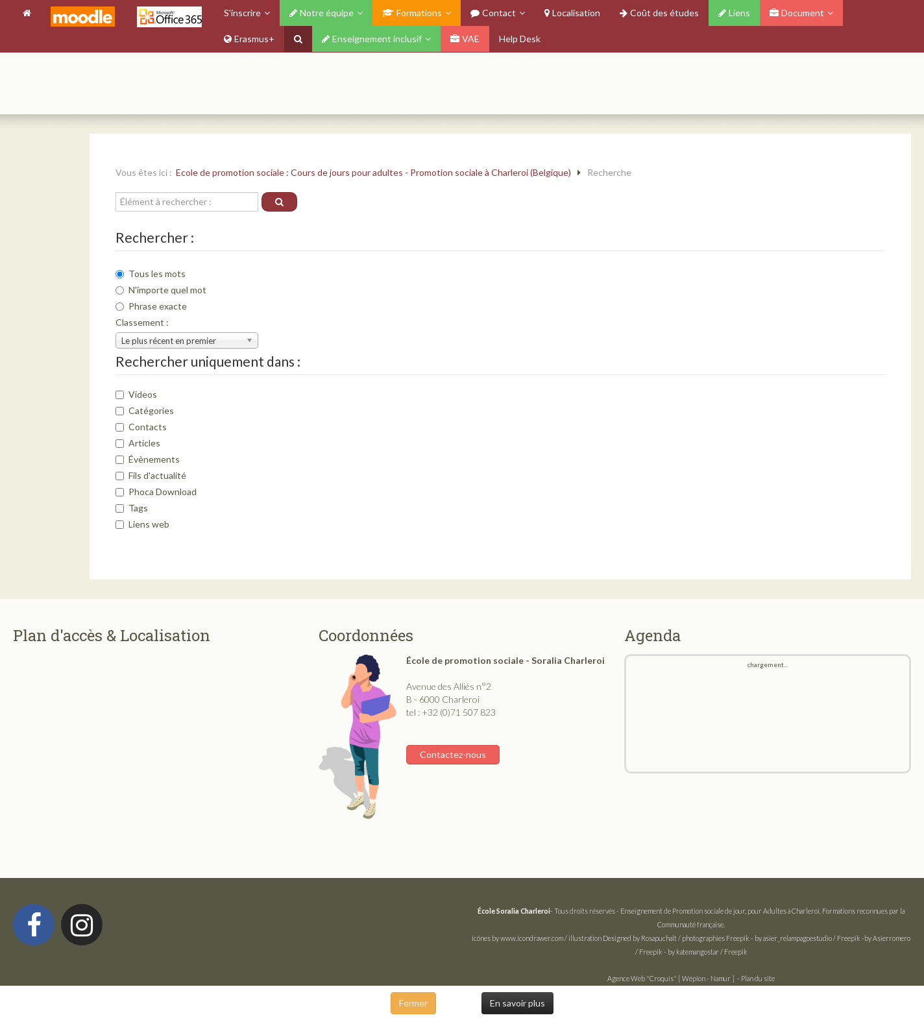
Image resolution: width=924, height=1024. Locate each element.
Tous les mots (151, 273)
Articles (138, 442)
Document (797, 12)
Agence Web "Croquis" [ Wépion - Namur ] (671, 978)
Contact (493, 12)
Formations (412, 12)
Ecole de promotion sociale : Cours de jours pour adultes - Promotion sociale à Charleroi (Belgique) (373, 172)
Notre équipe (321, 12)
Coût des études (659, 12)
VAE (465, 38)
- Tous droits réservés (547, 911)
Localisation (572, 12)
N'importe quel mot (161, 289)
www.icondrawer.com (531, 938)
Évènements (148, 459)
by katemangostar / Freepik (708, 951)
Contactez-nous (453, 754)
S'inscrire (242, 12)
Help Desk (520, 38)
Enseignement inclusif (372, 38)
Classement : (142, 322)
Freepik (737, 938)
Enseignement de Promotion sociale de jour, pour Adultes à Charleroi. (720, 911)
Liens (734, 12)
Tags (132, 507)
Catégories (145, 410)
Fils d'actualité (151, 475)
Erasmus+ (249, 38)
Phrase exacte (151, 305)
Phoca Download (156, 491)
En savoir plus (517, 1002)
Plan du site (758, 978)
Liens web (142, 524)
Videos (136, 394)
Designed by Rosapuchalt (640, 938)
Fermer (413, 1002)
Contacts (141, 426)
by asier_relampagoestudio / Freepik (807, 938)
